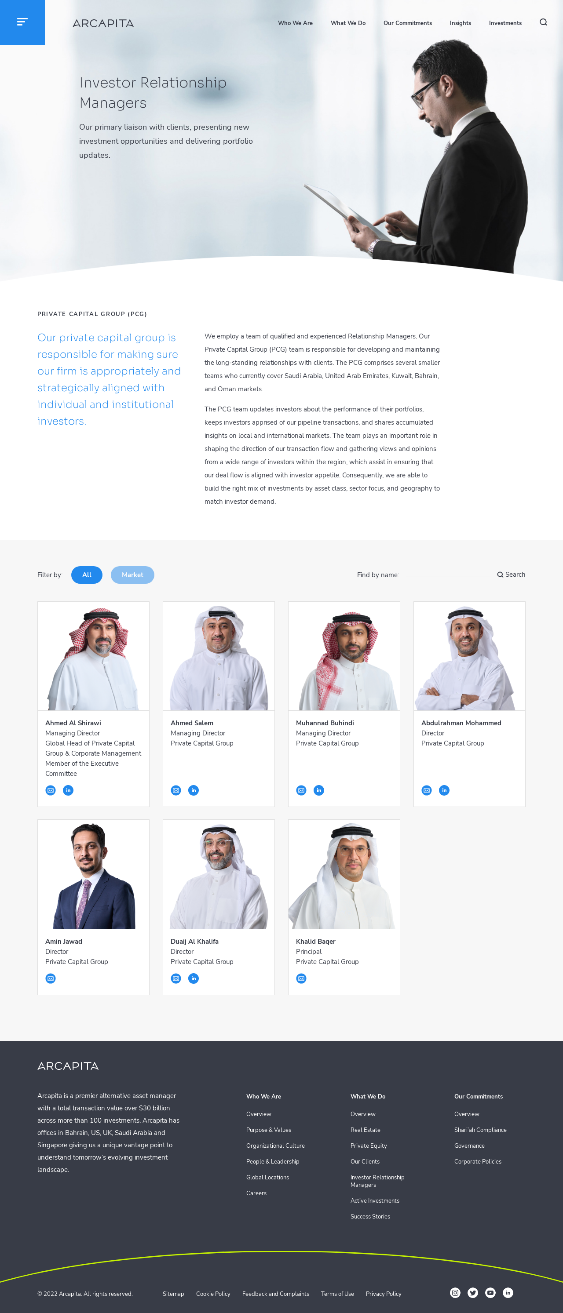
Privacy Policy (384, 1294)
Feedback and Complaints (275, 1294)
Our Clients (365, 1162)
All (86, 575)
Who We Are (295, 23)
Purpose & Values (268, 1130)
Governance (469, 1146)
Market (132, 575)
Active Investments (375, 1201)
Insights (460, 23)
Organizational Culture (275, 1146)
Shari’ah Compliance (480, 1130)
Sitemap (173, 1294)
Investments (505, 23)
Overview (258, 1114)
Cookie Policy (213, 1294)
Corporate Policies (477, 1162)
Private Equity (369, 1146)
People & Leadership (273, 1162)
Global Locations (267, 1178)
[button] (22, 22)
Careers (256, 1193)
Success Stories (370, 1217)
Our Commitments (408, 23)
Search (511, 574)
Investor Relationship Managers (378, 1181)
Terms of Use (337, 1294)
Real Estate (365, 1130)
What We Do (348, 23)
